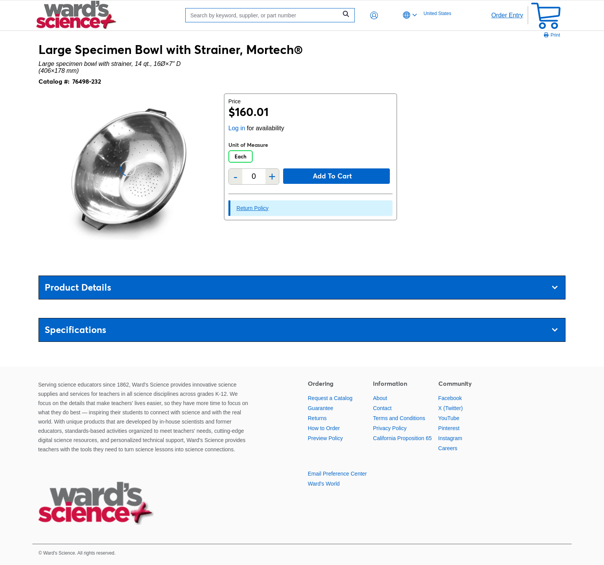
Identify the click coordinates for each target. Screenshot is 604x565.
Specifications (301, 329)
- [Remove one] (235, 176)
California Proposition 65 (402, 438)
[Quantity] (253, 176)
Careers (448, 448)
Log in (236, 128)
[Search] (263, 15)
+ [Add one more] (272, 176)
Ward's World (324, 484)
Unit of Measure (248, 144)
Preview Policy (325, 438)
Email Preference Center (337, 474)
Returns (317, 418)
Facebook (450, 398)
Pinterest (449, 428)
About (380, 398)
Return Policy (252, 208)
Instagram (450, 438)
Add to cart (332, 176)
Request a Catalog (330, 398)
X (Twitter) (450, 408)
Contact (382, 408)
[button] (374, 15)
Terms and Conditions (399, 418)
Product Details (301, 287)
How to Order (324, 428)
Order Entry (507, 15)
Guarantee (320, 408)
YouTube (449, 418)
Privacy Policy (389, 428)
